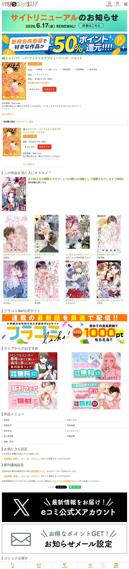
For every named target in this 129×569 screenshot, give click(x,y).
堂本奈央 (93, 69)
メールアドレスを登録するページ (65, 481)
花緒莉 (39, 69)
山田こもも (52, 69)
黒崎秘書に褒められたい (107, 254)
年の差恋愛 (8, 436)
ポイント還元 (36, 64)
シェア (50, 487)
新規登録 (109, 4)
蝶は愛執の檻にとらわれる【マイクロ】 (111, 300)
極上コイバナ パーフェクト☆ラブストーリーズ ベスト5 (42, 131)
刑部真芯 (67, 69)
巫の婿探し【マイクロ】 (76, 300)
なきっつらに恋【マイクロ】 (47, 300)
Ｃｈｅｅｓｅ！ (43, 74)
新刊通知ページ (38, 471)
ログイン (117, 4)
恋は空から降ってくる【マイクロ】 (17, 254)
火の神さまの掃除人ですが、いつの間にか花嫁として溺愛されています (80, 254)
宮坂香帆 (80, 69)
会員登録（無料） (11, 459)
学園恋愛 (71, 436)
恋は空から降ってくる (44, 254)
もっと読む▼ (8, 114)
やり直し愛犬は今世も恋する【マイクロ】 (17, 300)
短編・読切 (8, 441)
